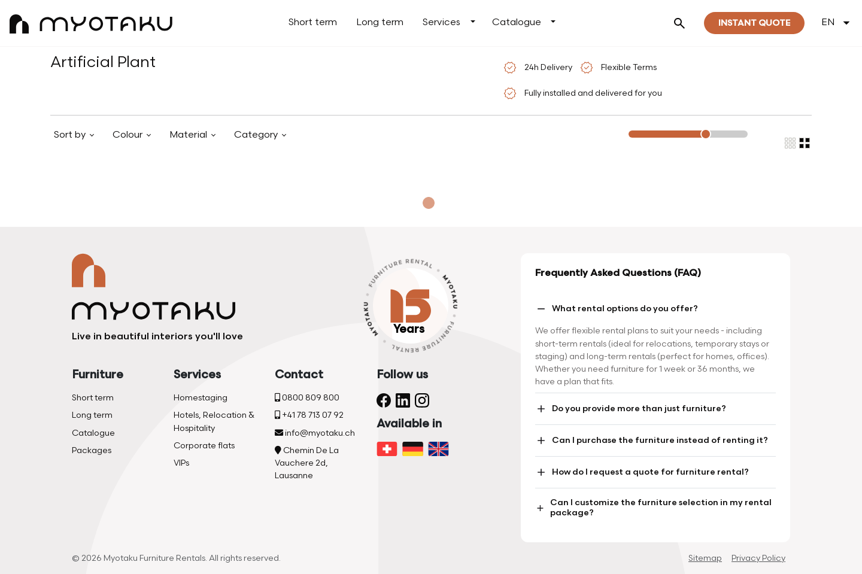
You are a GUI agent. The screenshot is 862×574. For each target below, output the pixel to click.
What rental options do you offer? (616, 309)
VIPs (181, 463)
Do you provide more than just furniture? (630, 409)
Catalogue (516, 22)
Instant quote (754, 23)
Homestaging (200, 398)
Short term (313, 22)
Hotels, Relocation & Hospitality (214, 421)
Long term (379, 22)
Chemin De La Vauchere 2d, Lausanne (307, 463)
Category (257, 135)
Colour (129, 135)
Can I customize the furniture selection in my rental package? (653, 507)
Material (189, 135)
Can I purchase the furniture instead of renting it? (651, 441)
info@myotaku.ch (315, 433)
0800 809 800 (307, 398)
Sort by (71, 135)
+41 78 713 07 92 (309, 415)
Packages (91, 450)
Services (441, 22)
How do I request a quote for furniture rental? (642, 472)
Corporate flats (204, 446)
